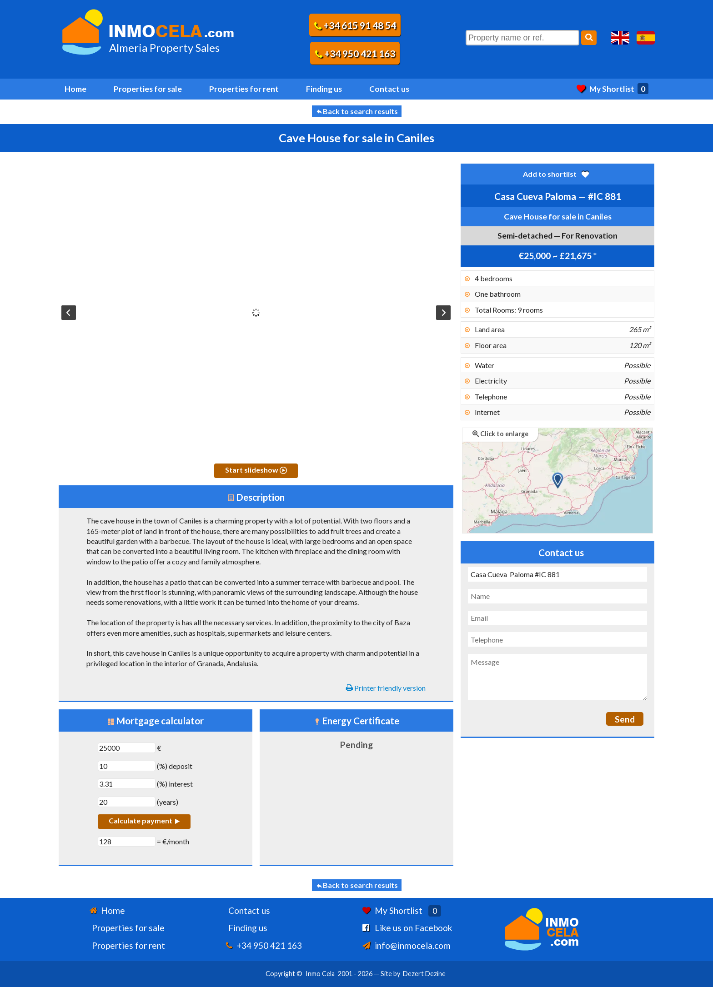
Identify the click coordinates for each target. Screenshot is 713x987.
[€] (127, 748)
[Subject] (557, 574)
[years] (127, 802)
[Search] (589, 37)
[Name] (557, 596)
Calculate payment (144, 820)
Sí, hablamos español (646, 38)
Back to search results (357, 111)
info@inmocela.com (413, 945)
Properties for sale (148, 89)
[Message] (557, 677)
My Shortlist (612, 89)
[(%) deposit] (127, 766)
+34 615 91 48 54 (355, 25)
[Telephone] (557, 639)
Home (75, 89)
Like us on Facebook (413, 927)
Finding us (324, 89)
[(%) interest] (127, 783)
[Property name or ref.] (522, 37)
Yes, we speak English (620, 38)
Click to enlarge (500, 434)
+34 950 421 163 (355, 53)
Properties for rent (244, 89)
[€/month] (127, 841)
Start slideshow (256, 469)
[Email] (557, 618)
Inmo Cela (320, 973)
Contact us (389, 89)
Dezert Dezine (424, 973)
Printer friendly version (386, 687)
